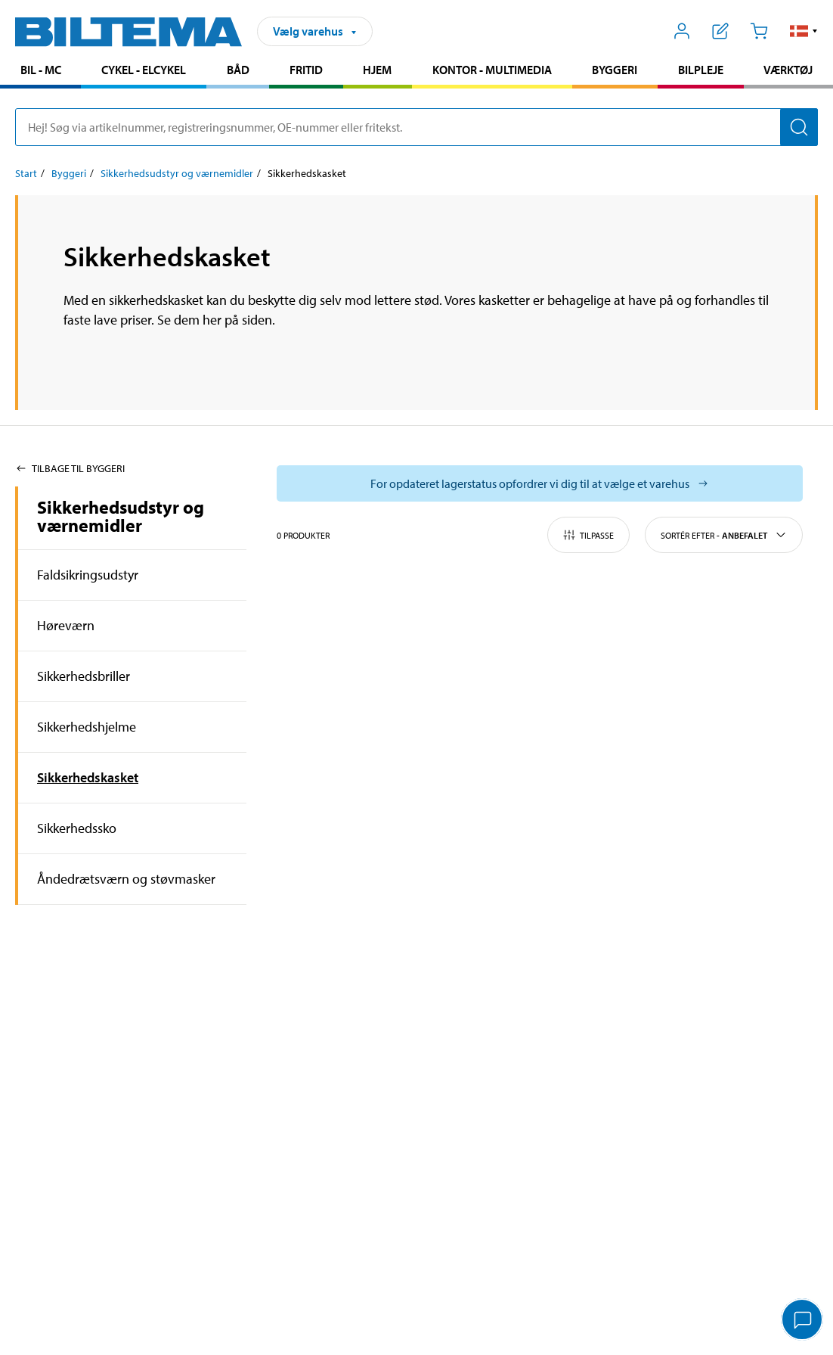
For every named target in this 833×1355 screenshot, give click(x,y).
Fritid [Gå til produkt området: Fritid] (306, 69)
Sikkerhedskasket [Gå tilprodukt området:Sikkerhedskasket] (87, 777)
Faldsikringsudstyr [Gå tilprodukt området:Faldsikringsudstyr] (87, 574)
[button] (803, 31)
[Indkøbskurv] (758, 31)
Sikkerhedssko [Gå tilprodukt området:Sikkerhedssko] (76, 828)
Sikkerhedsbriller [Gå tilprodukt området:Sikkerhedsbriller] (83, 676)
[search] (416, 127)
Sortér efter (724, 535)
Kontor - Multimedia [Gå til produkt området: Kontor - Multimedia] (492, 69)
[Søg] (799, 127)
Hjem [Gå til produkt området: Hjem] (377, 69)
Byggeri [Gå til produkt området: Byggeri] (614, 69)
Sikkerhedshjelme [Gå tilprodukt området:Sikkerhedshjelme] (86, 726)
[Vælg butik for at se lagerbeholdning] (540, 483)
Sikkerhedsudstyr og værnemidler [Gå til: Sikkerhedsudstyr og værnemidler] (177, 173)
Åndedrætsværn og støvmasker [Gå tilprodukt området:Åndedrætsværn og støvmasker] (126, 878)
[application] (803, 1321)
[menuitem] (40, 71)
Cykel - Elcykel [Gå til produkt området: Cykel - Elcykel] (143, 69)
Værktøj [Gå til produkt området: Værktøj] (788, 69)
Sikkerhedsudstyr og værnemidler (120, 516)
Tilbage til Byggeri (70, 468)
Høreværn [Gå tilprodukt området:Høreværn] (65, 625)
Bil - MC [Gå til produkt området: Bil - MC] (40, 69)
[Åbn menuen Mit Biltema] (682, 31)
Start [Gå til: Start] (26, 173)
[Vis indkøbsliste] (720, 31)
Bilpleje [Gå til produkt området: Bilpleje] (700, 69)
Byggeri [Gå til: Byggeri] (68, 173)
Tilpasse (588, 535)
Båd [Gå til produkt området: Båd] (238, 69)
